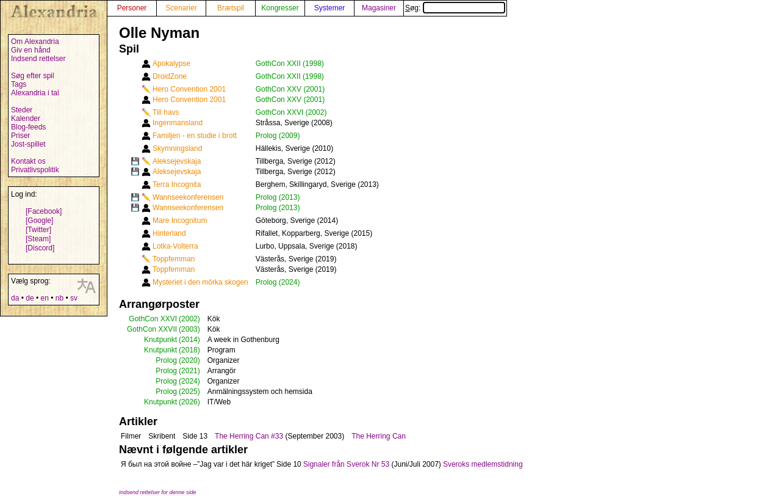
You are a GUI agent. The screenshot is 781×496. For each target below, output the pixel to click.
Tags (18, 84)
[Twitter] (38, 229)
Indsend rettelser (38, 58)
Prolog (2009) (278, 135)
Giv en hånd (31, 50)
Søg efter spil (32, 75)
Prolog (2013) (278, 197)
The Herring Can (378, 436)
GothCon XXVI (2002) (291, 112)
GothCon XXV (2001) (290, 89)
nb (59, 298)
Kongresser (279, 8)
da (15, 298)
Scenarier (180, 8)
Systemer (329, 8)
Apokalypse (171, 63)
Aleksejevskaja (177, 161)
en (44, 298)
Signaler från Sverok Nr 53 (346, 464)
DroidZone (170, 76)
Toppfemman (174, 259)
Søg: (455, 8)
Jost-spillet (28, 144)
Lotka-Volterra (175, 246)
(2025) (189, 391)
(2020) (189, 360)
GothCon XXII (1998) (290, 63)
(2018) (189, 350)
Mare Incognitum (180, 220)
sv (73, 298)
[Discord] (40, 248)
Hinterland (169, 233)
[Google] (39, 220)
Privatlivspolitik (35, 170)
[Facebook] (44, 211)
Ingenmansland (178, 123)
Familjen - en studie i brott (195, 135)
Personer (132, 8)
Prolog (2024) (278, 282)
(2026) (189, 402)
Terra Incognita (177, 184)
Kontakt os (28, 161)
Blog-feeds (28, 127)
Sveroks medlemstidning (483, 464)
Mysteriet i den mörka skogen (200, 282)
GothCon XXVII (152, 329)
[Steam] (38, 239)
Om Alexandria (35, 41)
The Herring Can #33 (249, 436)
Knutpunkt (160, 339)
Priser (20, 135)
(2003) (189, 329)
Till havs (166, 112)
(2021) (189, 371)
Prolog (166, 360)
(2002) (189, 319)
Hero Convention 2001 (189, 89)
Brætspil (230, 8)
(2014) (189, 339)
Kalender (25, 118)
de (30, 298)
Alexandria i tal (35, 93)
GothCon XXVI (153, 319)
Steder (21, 110)
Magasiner (379, 8)
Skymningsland (177, 148)
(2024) (189, 381)
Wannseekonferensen (188, 197)
